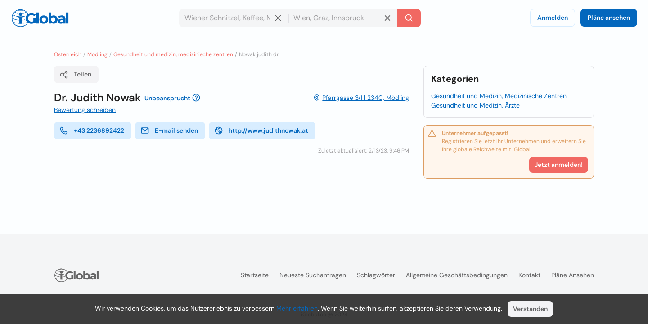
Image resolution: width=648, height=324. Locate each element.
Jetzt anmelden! (559, 165)
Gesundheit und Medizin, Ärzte (475, 105)
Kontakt (529, 275)
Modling (97, 54)
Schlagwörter (376, 275)
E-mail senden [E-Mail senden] (169, 130)
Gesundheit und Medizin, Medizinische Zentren (499, 96)
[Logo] (40, 18)
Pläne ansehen (609, 18)
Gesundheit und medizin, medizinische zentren (173, 54)
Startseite (255, 275)
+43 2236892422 (91, 130)
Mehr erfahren (297, 308)
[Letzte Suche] (409, 18)
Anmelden (552, 18)
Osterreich (67, 54)
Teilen (75, 74)
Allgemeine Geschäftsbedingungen (457, 275)
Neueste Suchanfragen (312, 275)
